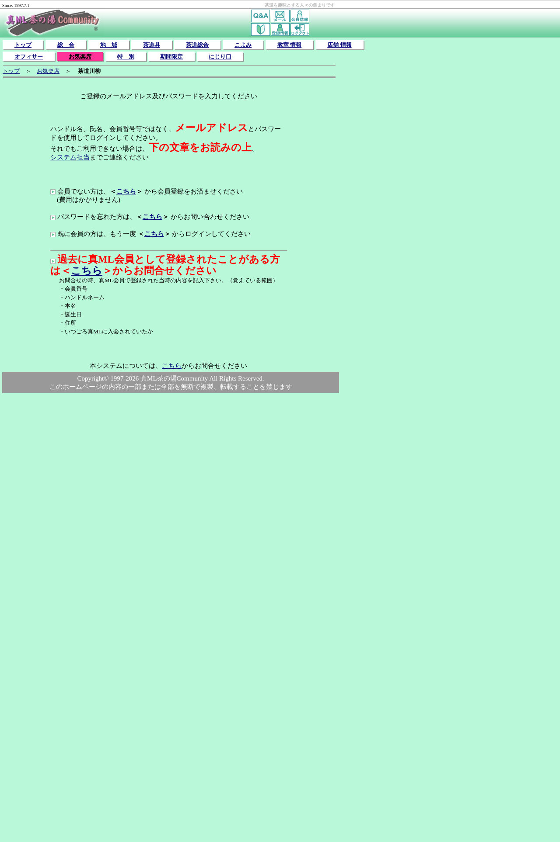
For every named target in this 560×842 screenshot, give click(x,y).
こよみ (243, 45)
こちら (126, 191)
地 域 (108, 45)
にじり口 (220, 56)
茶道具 (151, 45)
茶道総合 (197, 45)
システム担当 (70, 157)
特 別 (125, 56)
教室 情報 (289, 45)
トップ (23, 45)
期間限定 (171, 56)
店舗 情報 (339, 45)
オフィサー (28, 56)
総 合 (65, 45)
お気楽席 (80, 56)
